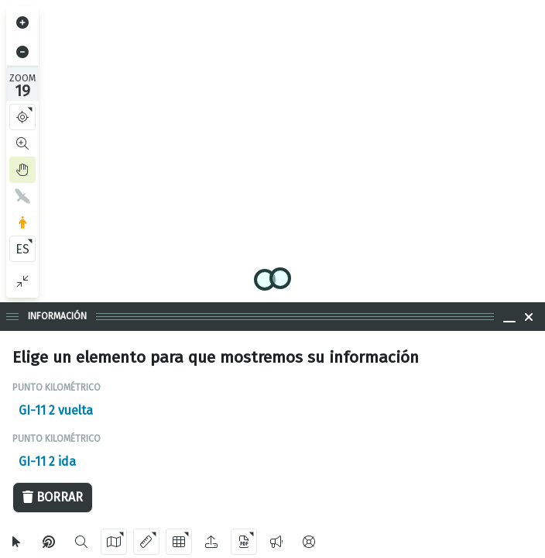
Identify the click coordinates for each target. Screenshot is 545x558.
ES (22, 249)
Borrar (52, 497)
